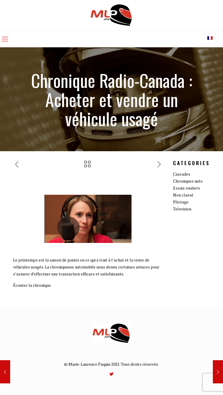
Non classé (183, 195)
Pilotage (180, 202)
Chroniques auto (188, 181)
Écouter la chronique (32, 285)
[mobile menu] (5, 39)
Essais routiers (186, 188)
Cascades (181, 174)
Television (182, 209)
